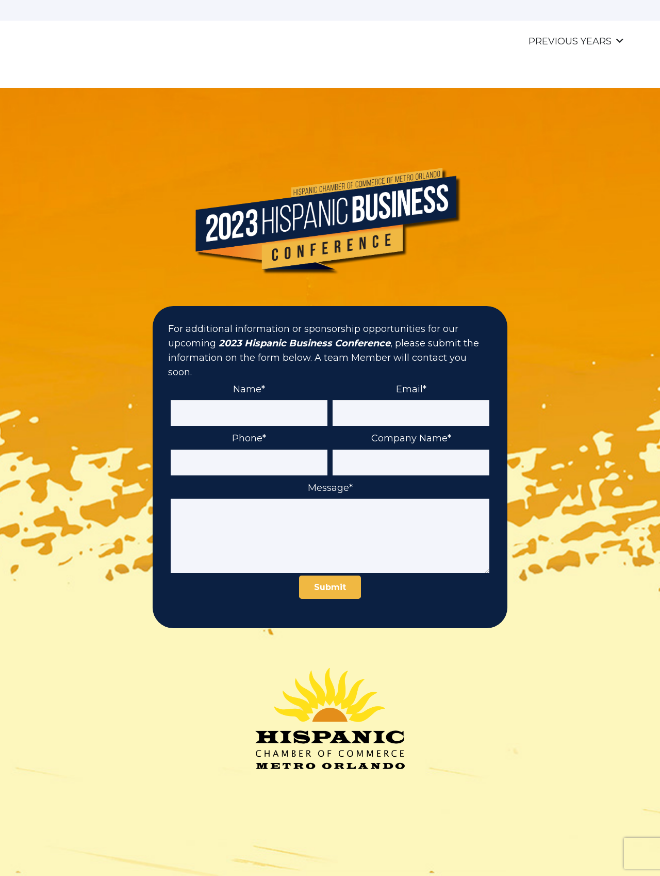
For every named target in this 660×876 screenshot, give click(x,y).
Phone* (249, 445)
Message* (330, 495)
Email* (411, 396)
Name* (249, 396)
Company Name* (411, 445)
